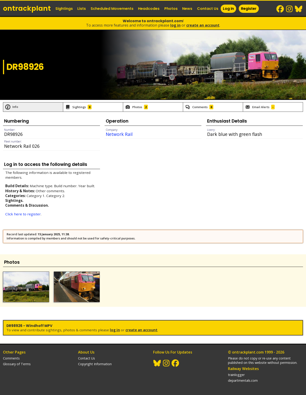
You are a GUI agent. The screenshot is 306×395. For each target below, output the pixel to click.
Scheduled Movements (112, 8)
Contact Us (207, 8)
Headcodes (149, 8)
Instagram (289, 9)
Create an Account (202, 25)
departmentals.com (243, 380)
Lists (81, 8)
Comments (11, 358)
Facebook (280, 9)
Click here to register (23, 214)
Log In (228, 8)
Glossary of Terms (17, 364)
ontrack (27, 8)
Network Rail (119, 134)
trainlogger (236, 375)
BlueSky (299, 9)
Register (249, 8)
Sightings (64, 8)
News (187, 8)
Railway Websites (243, 368)
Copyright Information (95, 364)
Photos (171, 8)
